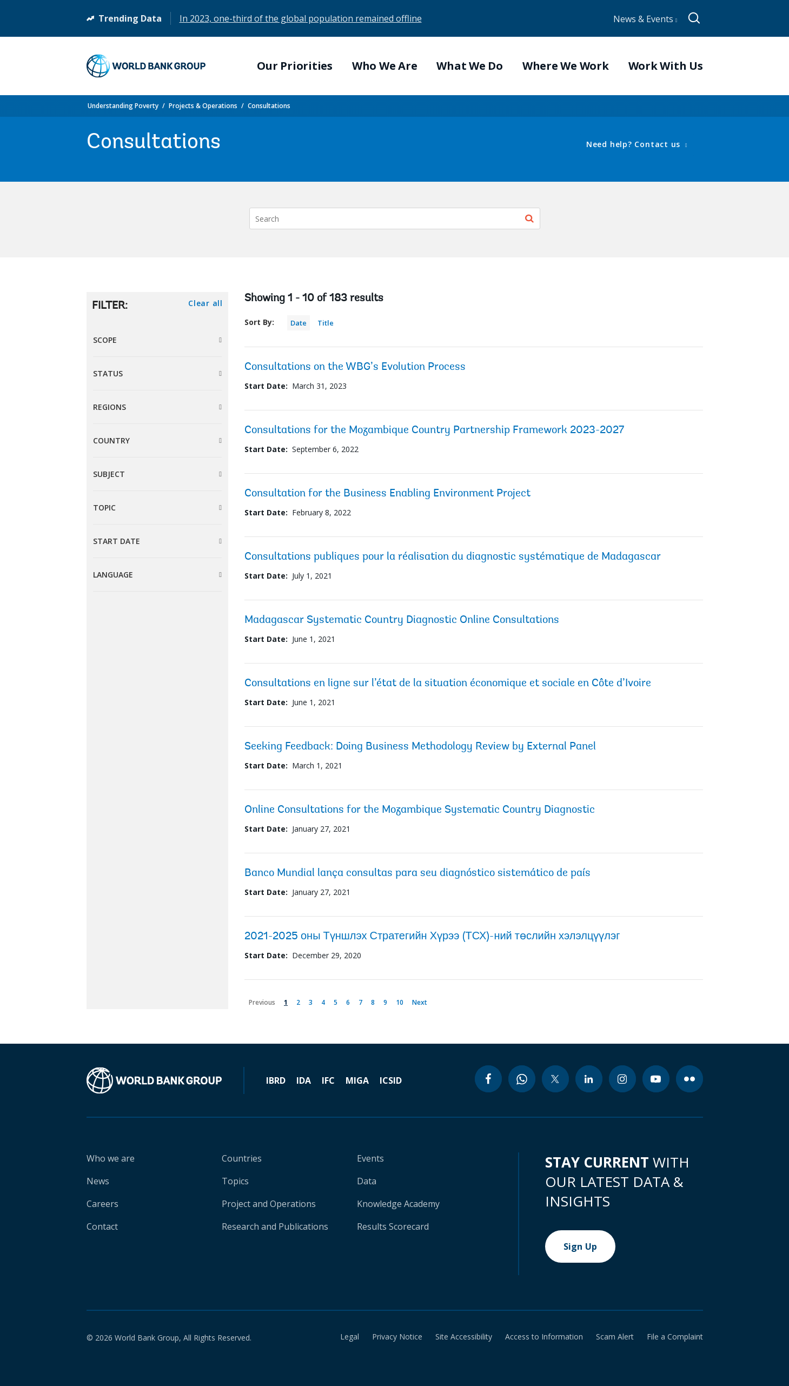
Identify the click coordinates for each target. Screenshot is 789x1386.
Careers (102, 1204)
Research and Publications (275, 1226)
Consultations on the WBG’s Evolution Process (355, 367)
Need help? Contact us (634, 144)
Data (366, 1181)
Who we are (111, 1158)
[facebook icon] (488, 1078)
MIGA (357, 1080)
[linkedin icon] (588, 1078)
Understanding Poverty (123, 105)
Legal (349, 1336)
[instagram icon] (622, 1078)
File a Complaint (675, 1336)
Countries (242, 1158)
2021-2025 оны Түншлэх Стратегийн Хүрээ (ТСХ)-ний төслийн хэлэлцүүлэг (432, 936)
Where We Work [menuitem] (565, 66)
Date (298, 323)
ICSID (391, 1080)
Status (108, 373)
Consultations (269, 105)
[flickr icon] (689, 1078)
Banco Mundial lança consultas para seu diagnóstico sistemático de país (417, 873)
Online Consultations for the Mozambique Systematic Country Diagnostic (419, 810)
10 (401, 1000)
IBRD (276, 1080)
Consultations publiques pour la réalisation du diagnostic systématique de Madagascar (452, 557)
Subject (109, 474)
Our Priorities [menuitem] (295, 66)
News (98, 1181)
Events (370, 1158)
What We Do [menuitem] (469, 66)
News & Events (645, 19)
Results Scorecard (393, 1226)
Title (325, 323)
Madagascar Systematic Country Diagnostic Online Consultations (401, 620)
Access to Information (544, 1336)
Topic (104, 507)
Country (111, 440)
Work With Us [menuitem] (665, 66)
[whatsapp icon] (521, 1078)
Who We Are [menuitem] (384, 66)
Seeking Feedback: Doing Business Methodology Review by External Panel (420, 746)
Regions (109, 407)
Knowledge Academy (398, 1204)
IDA (303, 1080)
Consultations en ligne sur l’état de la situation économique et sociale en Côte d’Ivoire (447, 683)
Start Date (116, 541)
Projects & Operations (203, 105)
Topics (235, 1181)
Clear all (205, 303)
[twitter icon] (555, 1078)
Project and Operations (269, 1204)
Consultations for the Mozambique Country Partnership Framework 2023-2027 (434, 430)
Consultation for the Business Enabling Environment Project (387, 493)
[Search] (394, 218)
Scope (105, 340)
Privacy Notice (397, 1336)
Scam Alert (615, 1336)
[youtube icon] (655, 1078)
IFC (328, 1080)
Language (113, 574)
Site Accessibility (463, 1336)
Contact (102, 1226)
